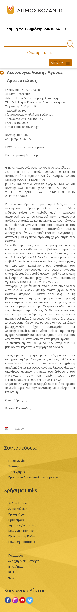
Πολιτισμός (15, 555)
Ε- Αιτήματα (15, 566)
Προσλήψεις (16, 520)
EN (44, 53)
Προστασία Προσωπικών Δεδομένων (33, 477)
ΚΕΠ (11, 572)
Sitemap (13, 466)
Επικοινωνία (16, 461)
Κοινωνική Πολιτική (21, 531)
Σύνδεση (33, 53)
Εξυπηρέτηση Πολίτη (22, 536)
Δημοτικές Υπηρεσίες (22, 525)
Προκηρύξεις (16, 514)
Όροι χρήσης (16, 472)
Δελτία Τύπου (17, 503)
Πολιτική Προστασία (21, 542)
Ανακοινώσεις (17, 509)
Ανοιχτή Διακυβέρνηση (23, 561)
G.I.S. (11, 577)
